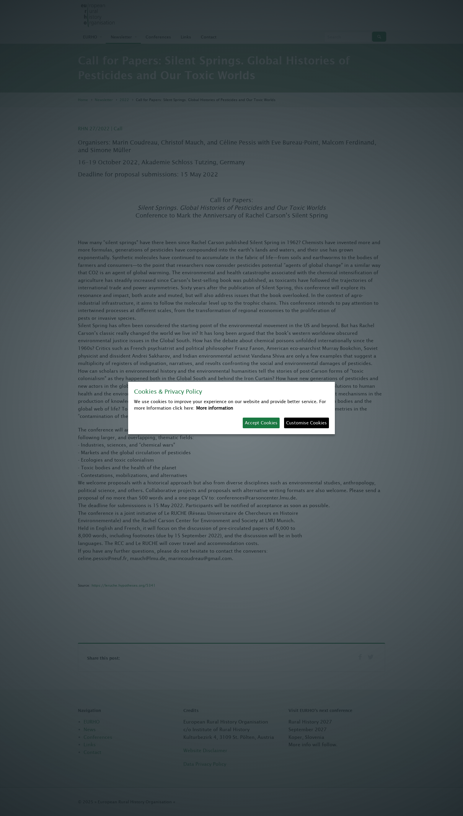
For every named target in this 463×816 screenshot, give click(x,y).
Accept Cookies (261, 422)
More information (214, 408)
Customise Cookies (306, 422)
